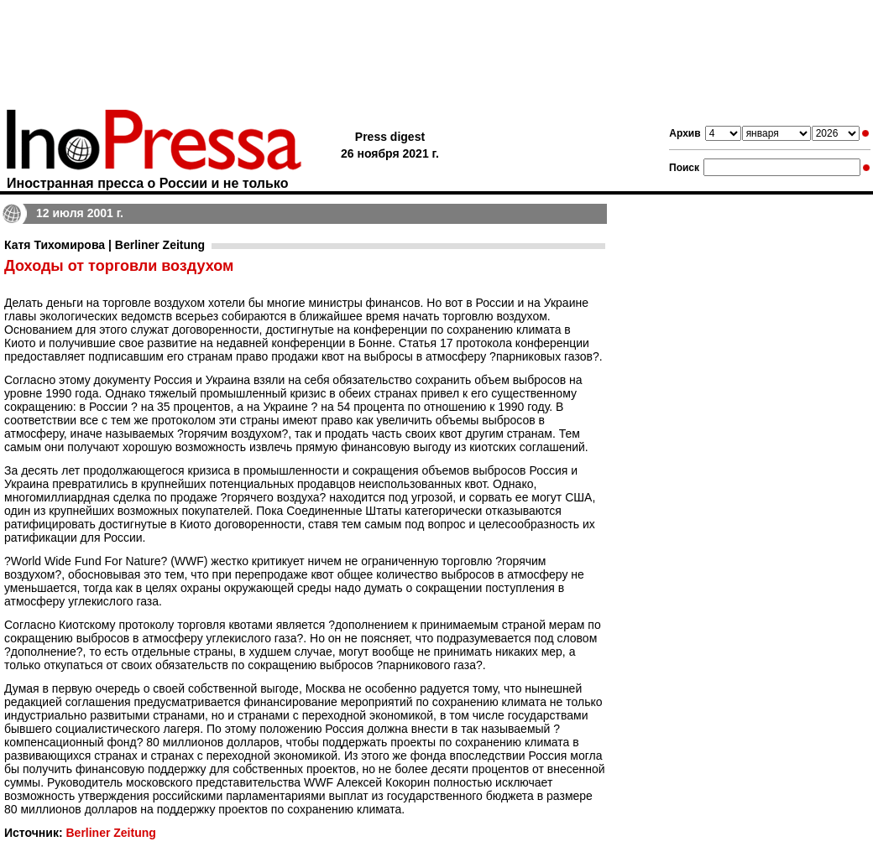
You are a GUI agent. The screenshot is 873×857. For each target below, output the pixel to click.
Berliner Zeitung (110, 832)
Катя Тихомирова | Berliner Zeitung (104, 245)
